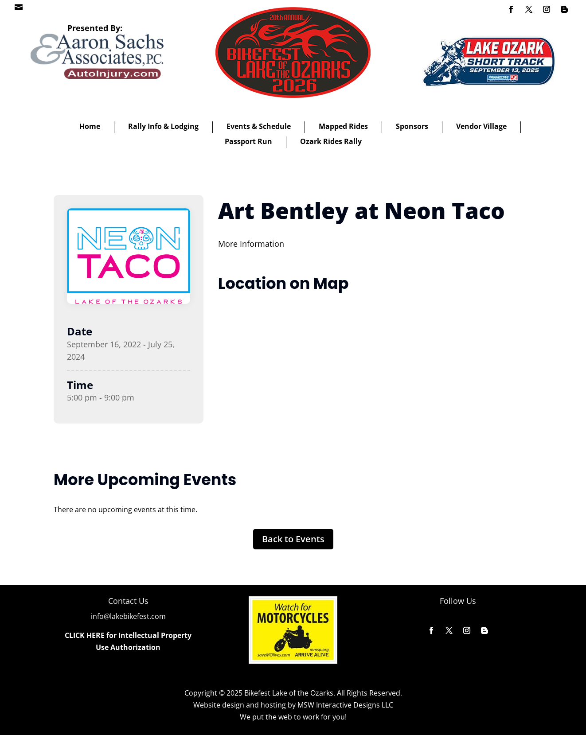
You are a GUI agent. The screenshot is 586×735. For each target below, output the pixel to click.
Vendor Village (481, 126)
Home (89, 126)
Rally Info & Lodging (163, 126)
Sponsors (412, 126)
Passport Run (248, 141)
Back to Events (293, 539)
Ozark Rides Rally (331, 141)
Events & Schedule (259, 126)
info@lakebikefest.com (128, 616)
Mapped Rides (343, 126)
